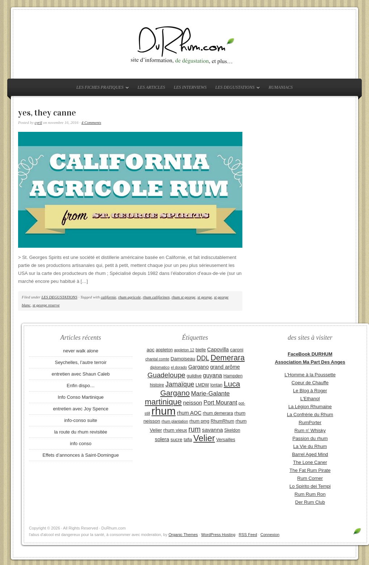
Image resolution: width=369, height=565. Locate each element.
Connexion (270, 534)
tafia (188, 439)
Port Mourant (220, 402)
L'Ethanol (310, 398)
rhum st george (183, 297)
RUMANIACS (280, 87)
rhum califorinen (156, 297)
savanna (212, 430)
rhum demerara (218, 413)
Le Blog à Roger (310, 390)
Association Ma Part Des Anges (310, 362)
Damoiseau (183, 358)
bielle (200, 349)
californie (108, 297)
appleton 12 (184, 350)
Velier (204, 438)
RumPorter (310, 422)
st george (205, 297)
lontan (216, 385)
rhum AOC (189, 413)
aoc (150, 349)
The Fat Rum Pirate (309, 470)
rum (194, 429)
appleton (164, 349)
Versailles (225, 439)
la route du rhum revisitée (80, 432)
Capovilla (218, 349)
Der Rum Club (310, 502)
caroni (236, 349)
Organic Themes (183, 534)
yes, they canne (47, 112)
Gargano (198, 367)
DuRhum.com (184, 44)
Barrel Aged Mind (310, 454)
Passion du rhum (310, 438)
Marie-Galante (210, 393)
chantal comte (157, 359)
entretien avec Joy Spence (80, 408)
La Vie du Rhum (310, 446)
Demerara (228, 357)
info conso (80, 443)
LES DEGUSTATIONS (236, 89)
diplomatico (160, 367)
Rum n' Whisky (310, 430)
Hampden (232, 375)
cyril (38, 122)
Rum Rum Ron (310, 494)
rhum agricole (129, 297)
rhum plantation (174, 421)
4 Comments (91, 122)
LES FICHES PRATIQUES (101, 89)
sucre (176, 439)
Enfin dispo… (80, 385)
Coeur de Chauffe (310, 382)
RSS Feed (248, 534)
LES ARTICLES (151, 87)
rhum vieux (175, 430)
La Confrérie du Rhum (310, 414)
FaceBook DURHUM (310, 354)
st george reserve (46, 305)
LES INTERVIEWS (190, 87)
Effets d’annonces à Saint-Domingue (81, 455)
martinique (163, 401)
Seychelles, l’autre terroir (80, 362)
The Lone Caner (310, 462)
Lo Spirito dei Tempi (310, 486)
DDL (202, 358)
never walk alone (80, 350)
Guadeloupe (167, 375)
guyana (212, 375)
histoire (157, 385)
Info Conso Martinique (80, 397)
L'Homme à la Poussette (309, 374)
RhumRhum (222, 421)
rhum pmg (199, 421)
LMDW (202, 385)
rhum (164, 411)
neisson (192, 402)
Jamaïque (179, 384)
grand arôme (225, 367)
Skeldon (232, 430)
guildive (194, 375)
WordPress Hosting (218, 534)
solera (162, 439)
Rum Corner (310, 478)
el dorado (179, 367)
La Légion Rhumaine (310, 406)
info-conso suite (80, 420)
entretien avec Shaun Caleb (81, 374)
